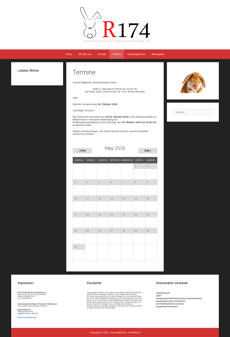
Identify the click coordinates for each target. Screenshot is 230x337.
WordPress (134, 332)
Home (69, 54)
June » (147, 150)
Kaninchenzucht (163, 293)
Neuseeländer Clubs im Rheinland (170, 301)
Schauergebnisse (136, 54)
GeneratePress (118, 332)
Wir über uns (85, 54)
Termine (116, 54)
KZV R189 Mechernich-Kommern (170, 304)
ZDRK (158, 296)
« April (82, 150)
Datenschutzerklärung (27, 317)
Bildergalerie (158, 54)
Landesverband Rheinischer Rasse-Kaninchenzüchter (179, 298)
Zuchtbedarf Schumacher (167, 307)
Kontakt (102, 54)
